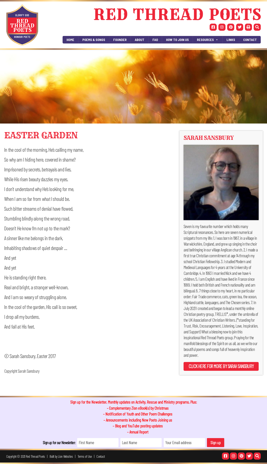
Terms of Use (85, 456)
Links (231, 40)
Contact (250, 40)
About (139, 40)
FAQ (155, 40)
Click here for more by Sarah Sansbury (221, 366)
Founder (120, 40)
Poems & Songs (93, 40)
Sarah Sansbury (208, 137)
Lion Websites (65, 456)
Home (70, 40)
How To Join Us (177, 40)
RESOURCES (207, 39)
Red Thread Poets (35, 456)
